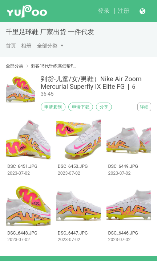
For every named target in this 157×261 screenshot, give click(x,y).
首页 (11, 46)
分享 (104, 106)
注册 (123, 10)
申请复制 (53, 106)
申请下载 (80, 106)
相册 (26, 46)
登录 (103, 10)
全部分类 (47, 46)
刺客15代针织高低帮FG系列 (54, 66)
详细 (144, 106)
